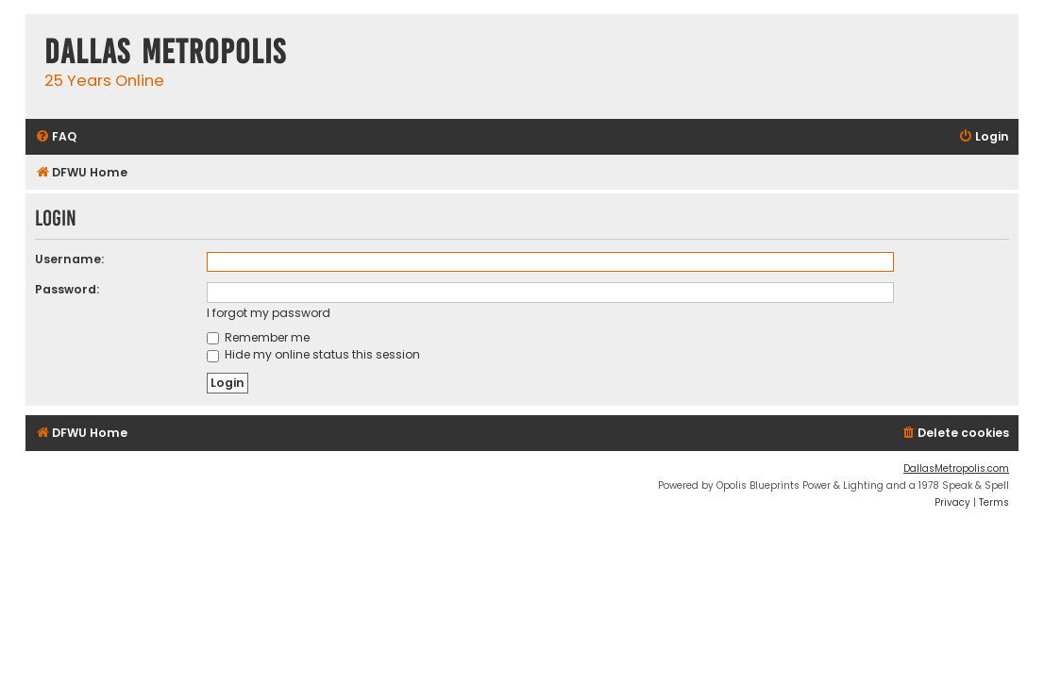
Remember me (258, 337)
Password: (67, 289)
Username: (69, 259)
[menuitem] (55, 137)
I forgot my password (268, 313)
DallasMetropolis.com (956, 468)
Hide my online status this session (313, 354)
